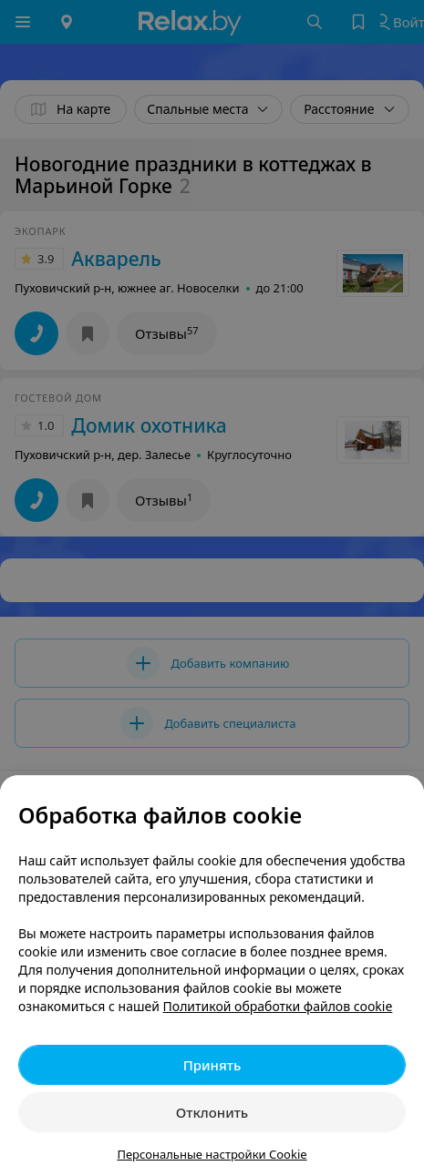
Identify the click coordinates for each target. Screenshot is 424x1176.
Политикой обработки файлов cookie (278, 1006)
